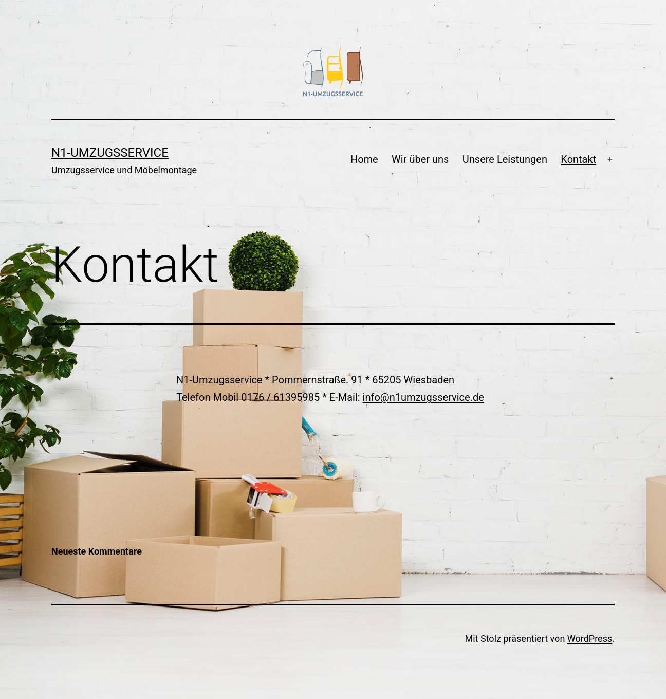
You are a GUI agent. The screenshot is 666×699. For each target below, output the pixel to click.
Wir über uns (420, 159)
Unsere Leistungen (504, 159)
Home (364, 159)
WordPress (589, 638)
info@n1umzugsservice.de (423, 397)
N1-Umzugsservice (110, 152)
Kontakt (578, 159)
